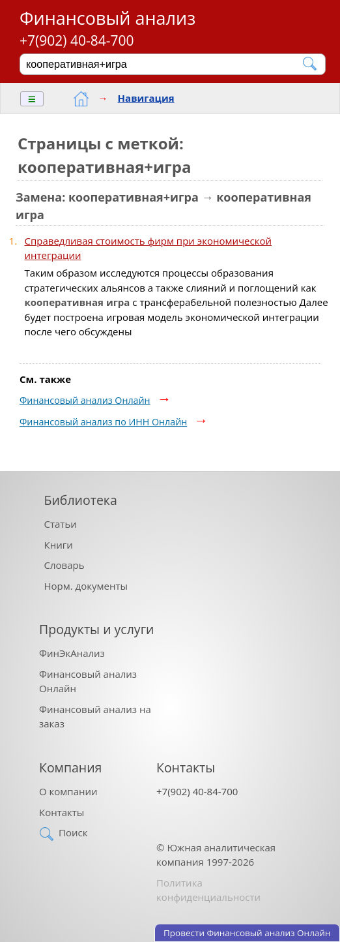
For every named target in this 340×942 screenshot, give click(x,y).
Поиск (73, 832)
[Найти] (310, 63)
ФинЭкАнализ (72, 653)
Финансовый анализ (107, 18)
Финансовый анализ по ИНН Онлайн (103, 422)
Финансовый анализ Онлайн (85, 400)
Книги (58, 544)
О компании (68, 791)
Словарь (64, 564)
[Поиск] (164, 64)
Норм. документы (86, 585)
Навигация (146, 97)
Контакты (61, 812)
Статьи (60, 523)
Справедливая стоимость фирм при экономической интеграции (148, 248)
